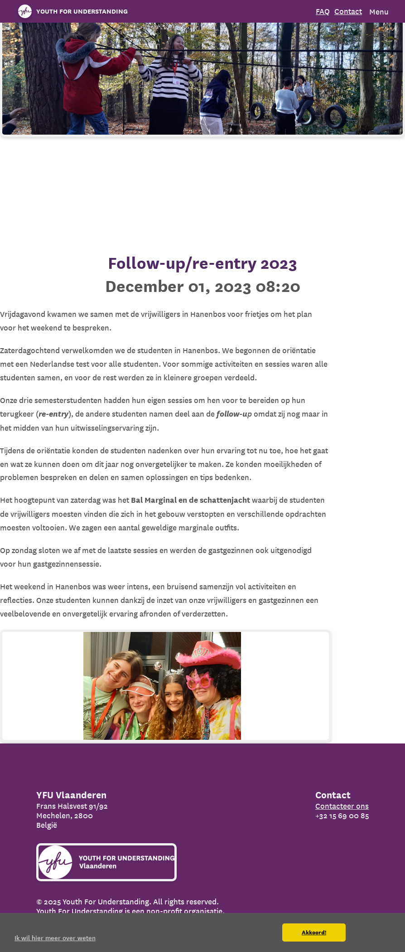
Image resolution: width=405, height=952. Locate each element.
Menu (379, 11)
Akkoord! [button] (314, 932)
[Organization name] (71, 11)
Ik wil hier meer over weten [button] (55, 938)
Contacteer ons (342, 806)
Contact (348, 11)
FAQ (323, 11)
